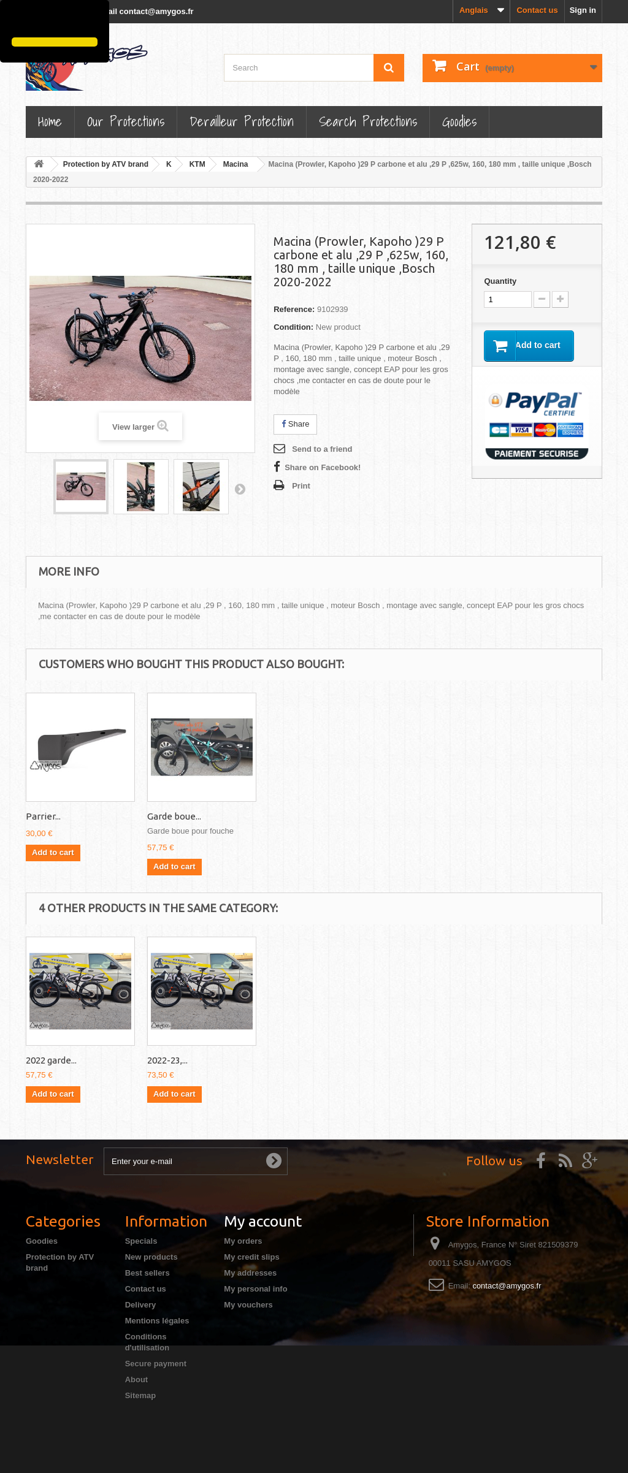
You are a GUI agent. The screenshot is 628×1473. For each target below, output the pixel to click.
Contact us (536, 10)
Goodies (459, 121)
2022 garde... (172, 816)
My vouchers (248, 1304)
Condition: (293, 327)
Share (295, 423)
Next (240, 488)
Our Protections (125, 121)
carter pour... (52, 816)
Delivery (140, 1304)
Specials (141, 1241)
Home (50, 121)
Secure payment (155, 1363)
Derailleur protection (242, 121)
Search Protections (368, 121)
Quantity (500, 281)
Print (301, 485)
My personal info (255, 1288)
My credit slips (251, 1257)
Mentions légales (157, 1320)
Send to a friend (322, 449)
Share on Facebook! (323, 467)
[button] (13, 20)
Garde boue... (417, 816)
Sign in (583, 10)
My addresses (250, 1272)
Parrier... (286, 816)
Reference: (294, 309)
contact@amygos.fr (506, 1285)
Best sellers (147, 1272)
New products (151, 1257)
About (136, 1379)
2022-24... (45, 1060)
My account (263, 1221)
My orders (243, 1241)
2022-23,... (410, 1060)
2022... (159, 1060)
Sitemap (140, 1395)
